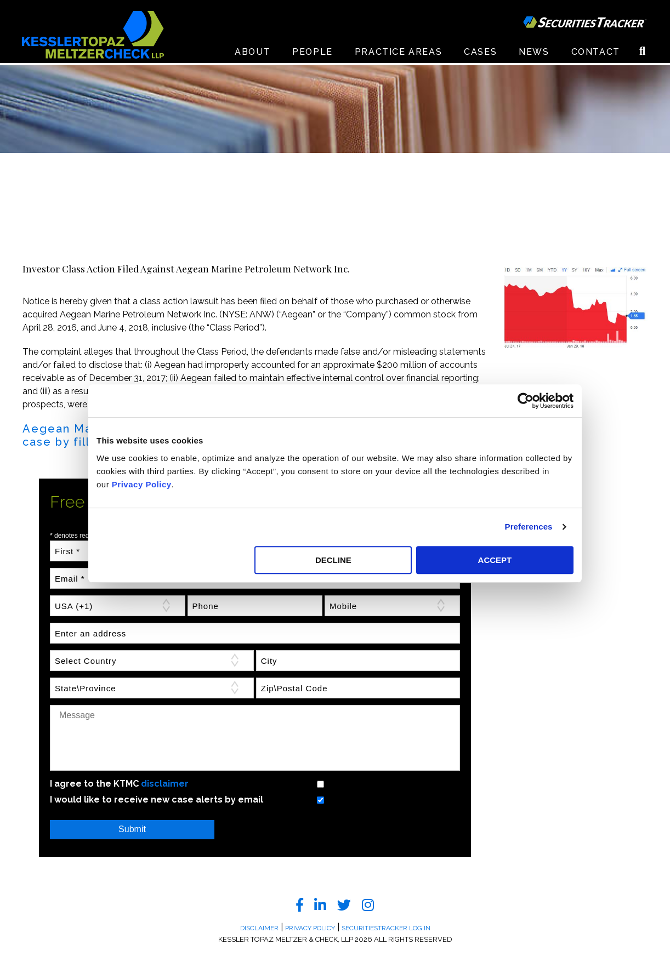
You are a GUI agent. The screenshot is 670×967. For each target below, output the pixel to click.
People (312, 54)
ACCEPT (495, 560)
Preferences (529, 526)
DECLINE (333, 560)
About (252, 54)
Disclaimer (259, 928)
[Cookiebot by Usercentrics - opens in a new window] (526, 401)
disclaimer (165, 783)
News (534, 54)
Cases (480, 54)
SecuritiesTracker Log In (386, 928)
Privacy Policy (142, 484)
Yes (306, 783)
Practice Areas (398, 54)
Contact (595, 54)
